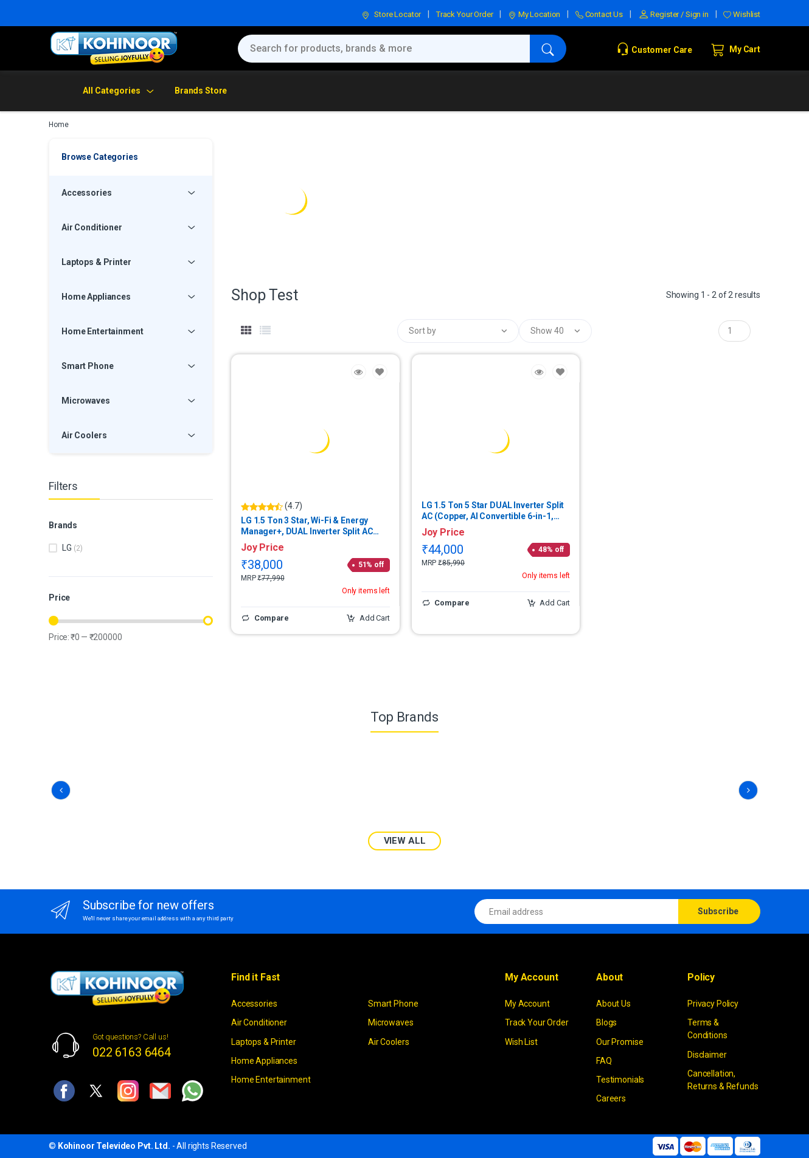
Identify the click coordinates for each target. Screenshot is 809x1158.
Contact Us (599, 14)
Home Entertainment (270, 1079)
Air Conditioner (259, 1022)
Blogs (606, 1022)
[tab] (246, 330)
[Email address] (576, 911)
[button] (458, 331)
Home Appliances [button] (96, 297)
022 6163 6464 (131, 1052)
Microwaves (391, 1022)
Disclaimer (707, 1055)
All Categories (112, 90)
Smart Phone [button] (87, 366)
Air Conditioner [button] (91, 227)
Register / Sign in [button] (673, 14)
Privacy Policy (712, 1003)
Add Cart (368, 618)
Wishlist (741, 14)
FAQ (604, 1061)
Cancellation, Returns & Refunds (723, 1080)
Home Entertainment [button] (102, 331)
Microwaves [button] (85, 400)
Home (58, 124)
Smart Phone (393, 1003)
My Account (527, 1003)
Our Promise (619, 1042)
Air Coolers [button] (83, 435)
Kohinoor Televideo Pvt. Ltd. (114, 1146)
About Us (613, 1003)
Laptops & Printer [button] (96, 262)
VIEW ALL (405, 840)
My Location (534, 14)
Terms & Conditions (707, 1029)
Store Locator (391, 14)
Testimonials (620, 1079)
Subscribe (718, 911)
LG (72, 548)
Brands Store (201, 90)
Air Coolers (388, 1042)
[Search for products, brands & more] (384, 49)
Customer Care (654, 50)
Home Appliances (264, 1061)
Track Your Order (464, 14)
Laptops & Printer (263, 1042)
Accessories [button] (86, 193)
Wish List (521, 1042)
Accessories (254, 1003)
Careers (611, 1098)
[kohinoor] (114, 48)
